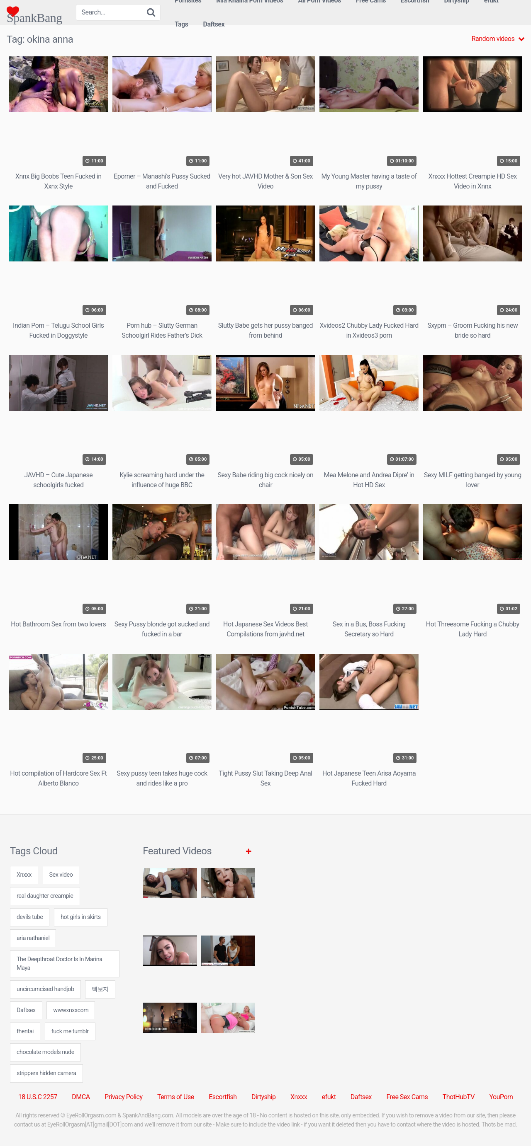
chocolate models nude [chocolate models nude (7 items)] (45, 1052)
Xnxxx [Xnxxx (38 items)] (24, 874)
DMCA (81, 1097)
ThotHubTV (459, 1097)
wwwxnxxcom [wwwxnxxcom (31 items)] (70, 1010)
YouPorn (501, 1097)
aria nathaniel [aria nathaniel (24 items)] (33, 938)
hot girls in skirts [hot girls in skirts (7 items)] (80, 917)
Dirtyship (263, 1097)
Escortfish (222, 1097)
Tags (181, 24)
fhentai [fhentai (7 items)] (25, 1031)
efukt (329, 1097)
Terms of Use (175, 1097)
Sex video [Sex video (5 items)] (61, 874)
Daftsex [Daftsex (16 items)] (26, 1010)
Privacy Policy (124, 1097)
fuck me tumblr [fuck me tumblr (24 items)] (70, 1031)
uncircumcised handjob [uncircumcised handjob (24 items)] (45, 989)
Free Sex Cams (407, 1097)
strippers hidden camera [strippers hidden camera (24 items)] (46, 1073)
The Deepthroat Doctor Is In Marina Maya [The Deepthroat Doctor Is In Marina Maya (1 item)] (59, 964)
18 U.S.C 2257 (37, 1097)
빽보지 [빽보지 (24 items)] (100, 989)
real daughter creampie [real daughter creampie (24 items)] (45, 895)
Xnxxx (298, 1097)
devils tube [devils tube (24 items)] (30, 917)
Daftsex (214, 24)
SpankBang (34, 11)
